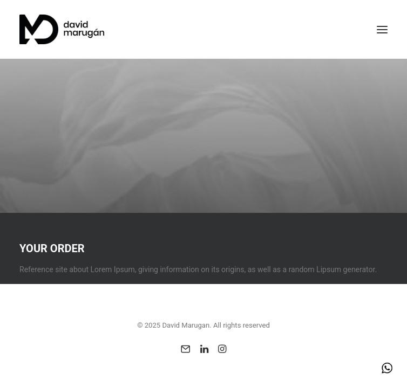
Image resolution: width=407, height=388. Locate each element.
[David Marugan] (61, 29)
